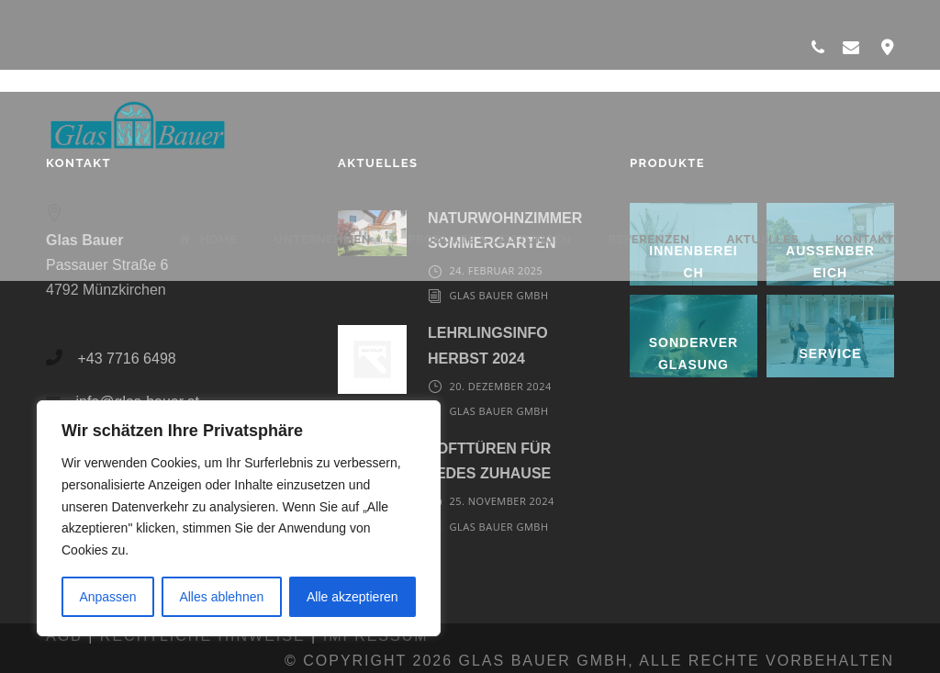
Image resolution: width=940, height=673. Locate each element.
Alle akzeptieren (352, 596)
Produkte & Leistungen (489, 239)
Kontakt (864, 239)
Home (208, 239)
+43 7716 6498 (126, 358)
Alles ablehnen (221, 596)
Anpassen (107, 596)
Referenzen (648, 239)
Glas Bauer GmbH (498, 295)
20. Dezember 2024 (500, 386)
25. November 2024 (501, 501)
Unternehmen (322, 239)
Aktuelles (762, 239)
